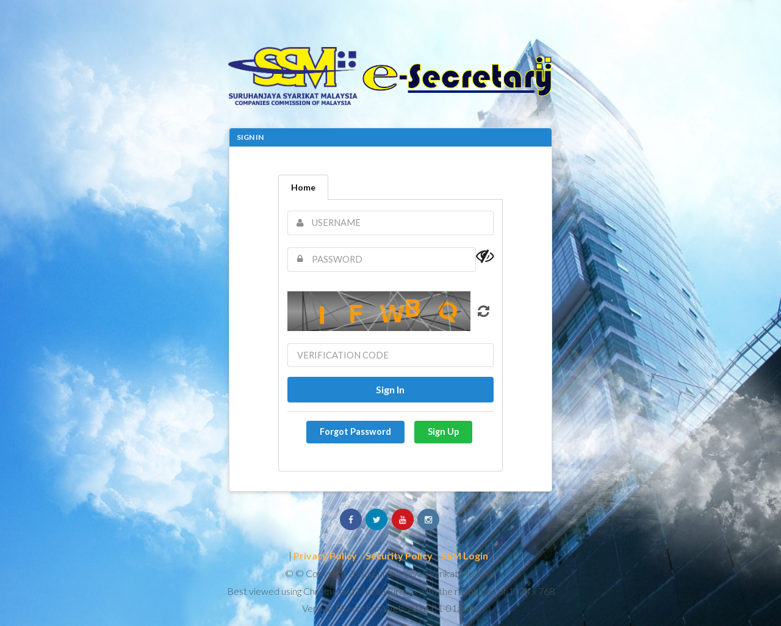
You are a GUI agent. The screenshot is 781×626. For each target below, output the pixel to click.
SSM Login (464, 555)
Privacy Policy (325, 555)
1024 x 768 (531, 591)
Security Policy (399, 555)
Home (303, 187)
